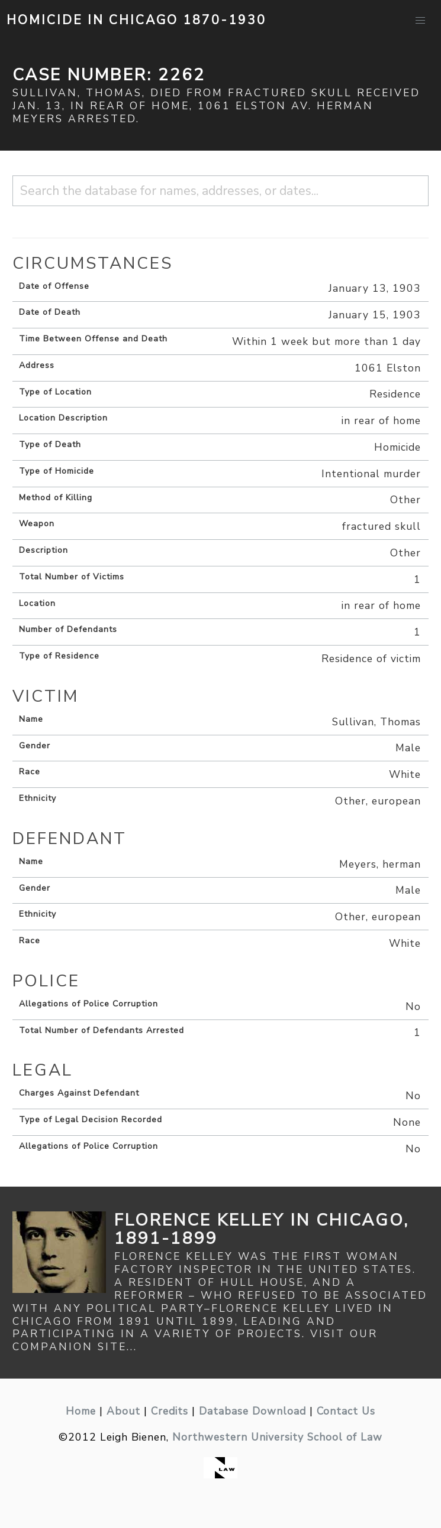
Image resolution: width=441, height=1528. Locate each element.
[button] (420, 20)
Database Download (252, 1411)
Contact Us (346, 1411)
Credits (169, 1411)
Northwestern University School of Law (277, 1437)
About (123, 1411)
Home (81, 1411)
